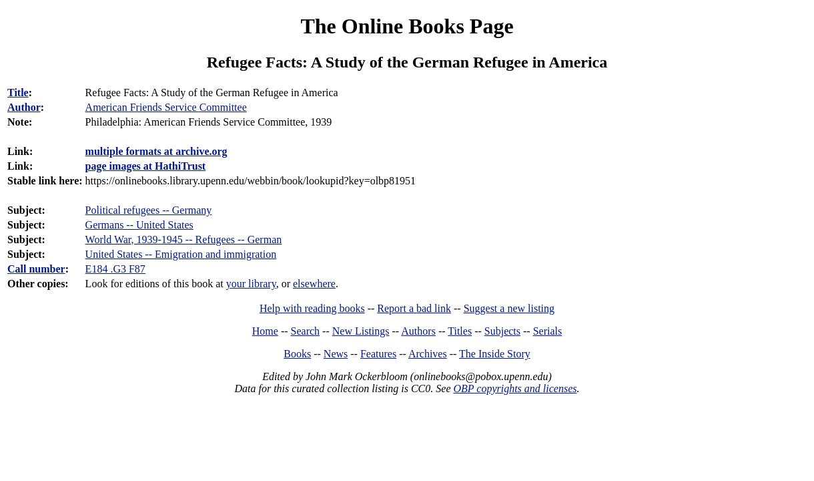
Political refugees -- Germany (148, 210)
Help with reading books (312, 308)
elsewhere (314, 283)
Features (378, 353)
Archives (427, 353)
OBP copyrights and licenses (514, 388)
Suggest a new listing (509, 308)
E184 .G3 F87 (115, 269)
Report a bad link (414, 308)
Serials (547, 331)
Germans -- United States (139, 224)
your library (251, 283)
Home (265, 331)
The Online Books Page (406, 26)
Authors (418, 331)
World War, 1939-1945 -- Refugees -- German (183, 239)
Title (18, 92)
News (336, 353)
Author (24, 107)
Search (305, 331)
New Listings (361, 331)
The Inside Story (494, 353)
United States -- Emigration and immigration (181, 254)
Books (297, 353)
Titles (460, 331)
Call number (36, 269)
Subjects (502, 331)
